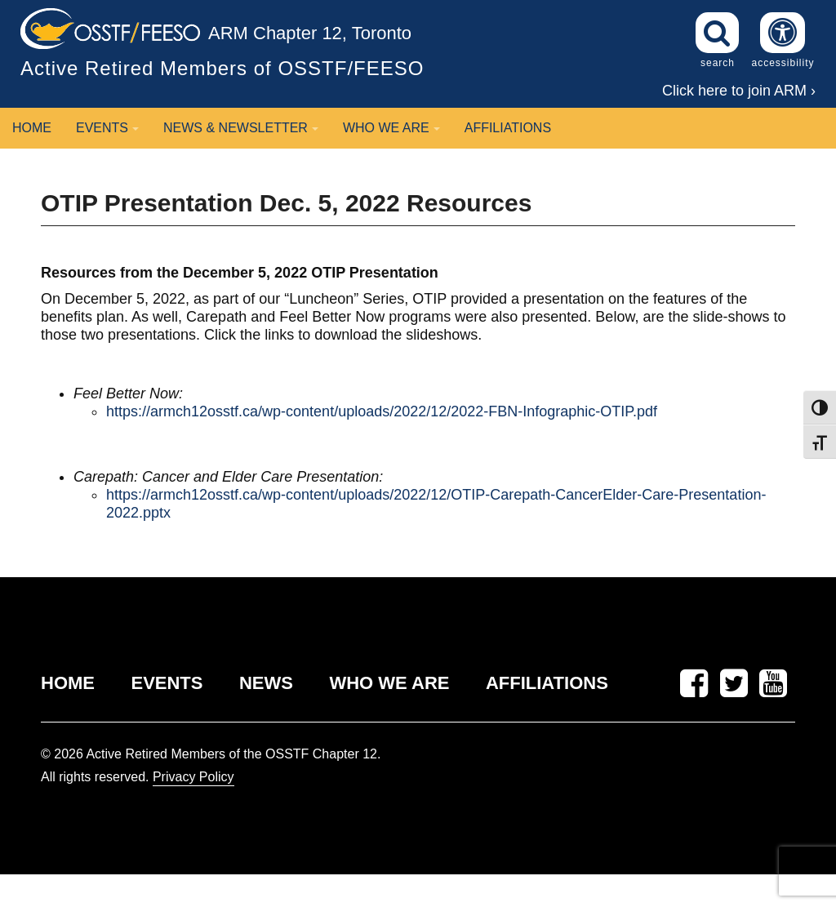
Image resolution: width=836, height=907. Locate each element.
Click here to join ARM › (739, 90)
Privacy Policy (193, 777)
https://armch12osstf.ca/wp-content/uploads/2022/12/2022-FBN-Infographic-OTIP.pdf (381, 411)
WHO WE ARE (389, 683)
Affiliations (508, 128)
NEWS (266, 683)
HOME (68, 683)
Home (31, 128)
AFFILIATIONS (547, 683)
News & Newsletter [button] (240, 128)
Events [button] (107, 128)
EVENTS (166, 683)
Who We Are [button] (391, 128)
